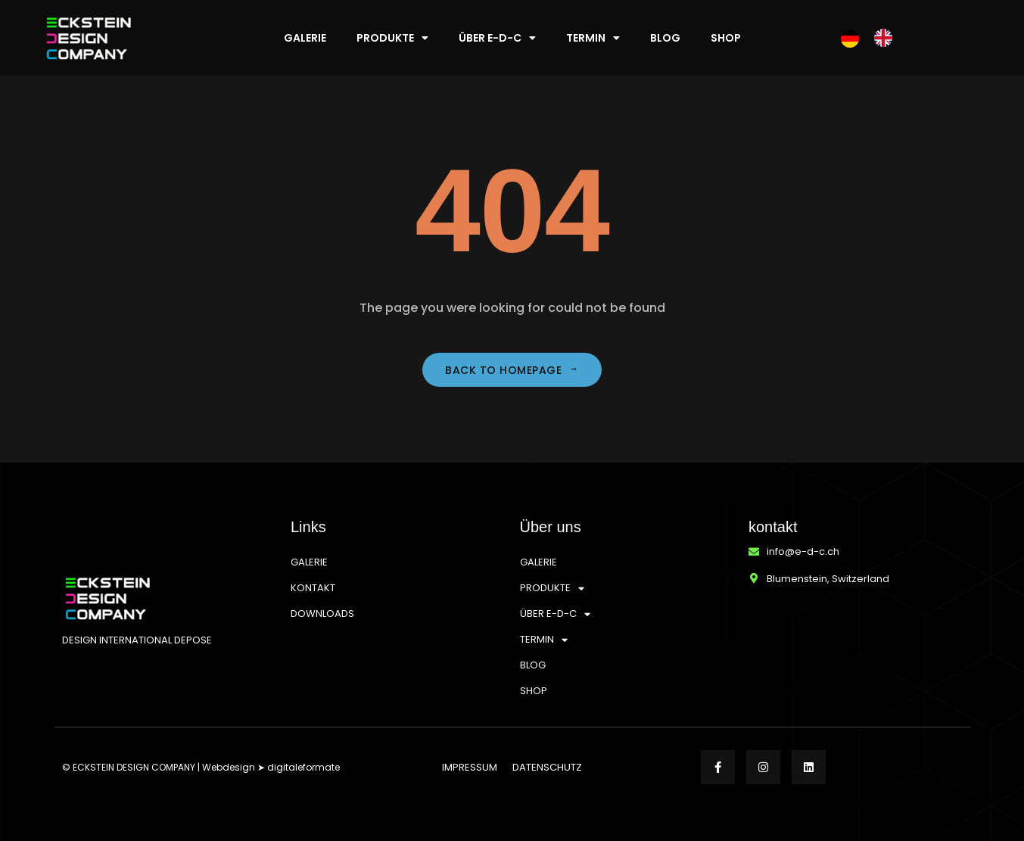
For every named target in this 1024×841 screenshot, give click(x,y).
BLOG (665, 37)
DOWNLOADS (322, 613)
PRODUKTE (392, 38)
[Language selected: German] (874, 37)
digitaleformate (303, 767)
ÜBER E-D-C (497, 38)
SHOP (726, 37)
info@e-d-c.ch (803, 551)
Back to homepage (512, 370)
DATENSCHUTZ (547, 767)
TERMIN (593, 38)
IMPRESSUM (469, 767)
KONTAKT (313, 588)
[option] (887, 38)
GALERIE (305, 37)
